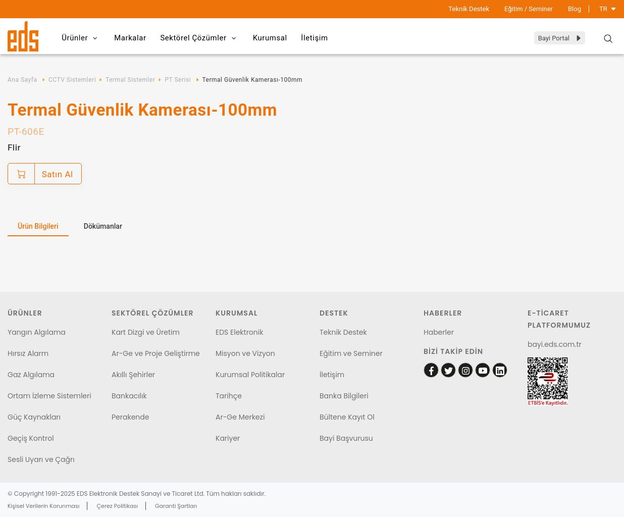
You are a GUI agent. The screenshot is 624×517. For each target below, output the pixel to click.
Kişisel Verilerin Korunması (43, 506)
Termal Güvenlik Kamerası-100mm (252, 79)
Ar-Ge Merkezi (240, 417)
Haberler (439, 332)
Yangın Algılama (37, 332)
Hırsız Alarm (28, 353)
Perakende (130, 417)
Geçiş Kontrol (31, 438)
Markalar (132, 37)
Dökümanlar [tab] (103, 226)
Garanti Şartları (176, 506)
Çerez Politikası (117, 506)
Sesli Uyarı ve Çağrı (41, 459)
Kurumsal (274, 37)
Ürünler (82, 38)
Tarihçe (229, 396)
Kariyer (228, 438)
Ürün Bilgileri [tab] (38, 226)
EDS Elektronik (239, 332)
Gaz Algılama (31, 375)
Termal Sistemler (130, 79)
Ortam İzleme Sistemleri (49, 396)
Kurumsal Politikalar (250, 375)
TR (607, 9)
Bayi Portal (560, 38)
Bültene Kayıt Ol (347, 417)
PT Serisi (178, 79)
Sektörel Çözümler (203, 38)
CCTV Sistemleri (72, 79)
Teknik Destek (468, 9)
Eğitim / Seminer (528, 9)
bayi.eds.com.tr (555, 344)
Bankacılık (129, 396)
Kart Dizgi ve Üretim (146, 332)
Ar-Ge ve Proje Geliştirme (156, 353)
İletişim (321, 37)
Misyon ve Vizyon (245, 353)
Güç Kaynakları (34, 417)
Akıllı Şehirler (133, 375)
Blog (574, 9)
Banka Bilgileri (344, 396)
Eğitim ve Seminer (351, 353)
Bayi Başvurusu (346, 438)
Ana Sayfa (22, 79)
